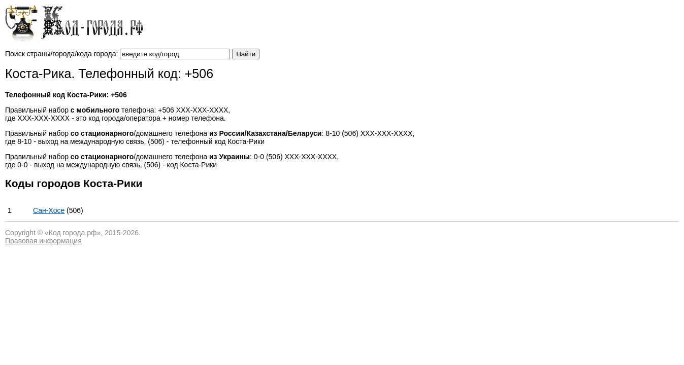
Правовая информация (43, 241)
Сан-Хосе (48, 210)
